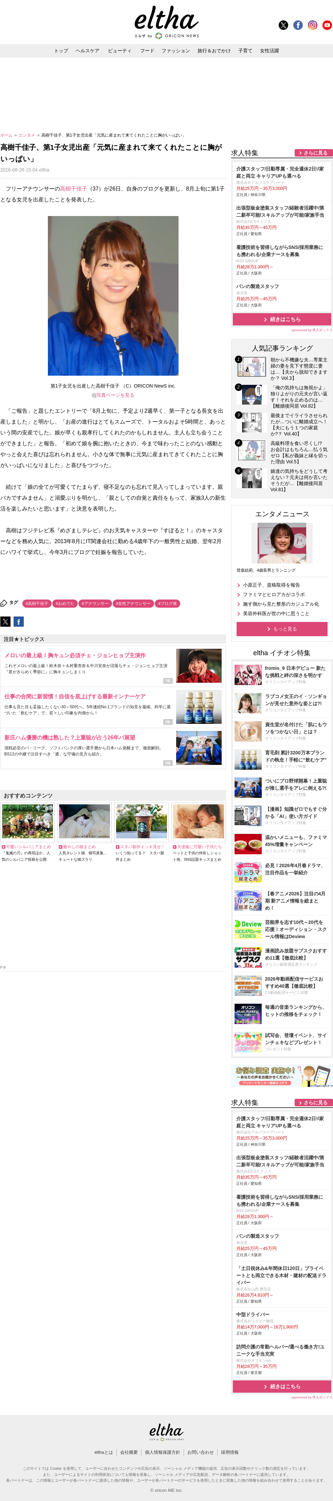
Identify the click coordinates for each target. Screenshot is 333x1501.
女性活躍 (269, 50)
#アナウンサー (95, 603)
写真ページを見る (115, 395)
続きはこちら (285, 319)
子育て (245, 50)
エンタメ (27, 135)
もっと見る (285, 628)
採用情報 (230, 1452)
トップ (61, 50)
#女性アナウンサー (133, 603)
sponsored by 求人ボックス (312, 330)
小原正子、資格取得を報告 (271, 585)
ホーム (7, 135)
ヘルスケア (87, 50)
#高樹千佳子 (37, 603)
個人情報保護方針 (162, 1452)
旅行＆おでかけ (214, 50)
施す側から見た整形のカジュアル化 (281, 604)
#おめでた (65, 603)
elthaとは (103, 1452)
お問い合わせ (200, 1452)
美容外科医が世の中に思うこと (276, 613)
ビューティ (120, 50)
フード (147, 50)
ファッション (176, 50)
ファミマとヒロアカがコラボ (274, 594)
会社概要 (129, 1452)
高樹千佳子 (73, 189)
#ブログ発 (167, 603)
